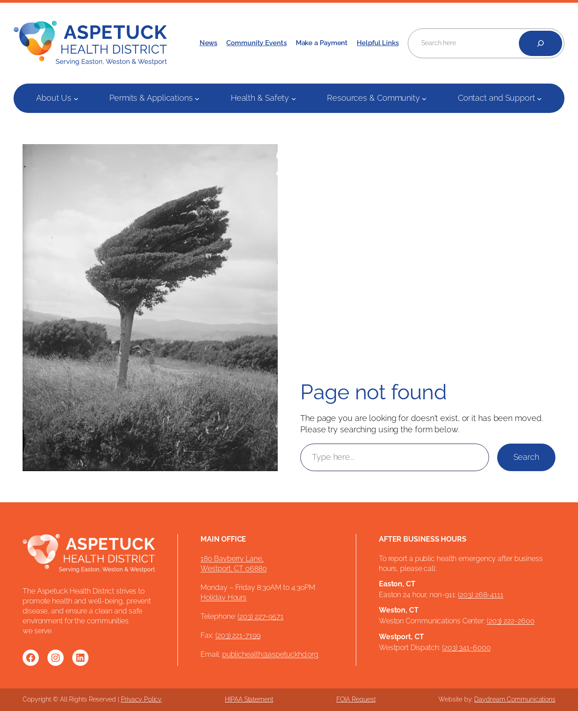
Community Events (256, 43)
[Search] (540, 43)
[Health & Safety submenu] (293, 98)
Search (526, 457)
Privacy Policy (141, 699)
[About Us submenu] (76, 98)
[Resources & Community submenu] (424, 98)
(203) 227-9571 (261, 616)
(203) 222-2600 (511, 621)
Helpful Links (378, 43)
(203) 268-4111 (480, 594)
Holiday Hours (223, 597)
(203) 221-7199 (238, 635)
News (209, 43)
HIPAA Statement (249, 699)
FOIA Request (356, 699)
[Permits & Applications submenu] (197, 98)
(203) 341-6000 (466, 647)
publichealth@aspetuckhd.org (270, 654)
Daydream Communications (514, 699)
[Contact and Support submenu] (539, 98)
